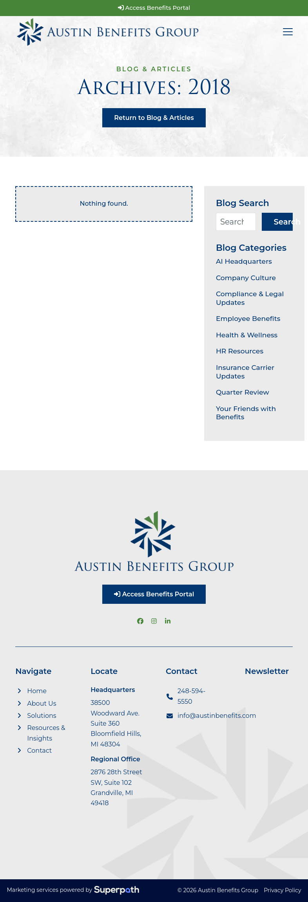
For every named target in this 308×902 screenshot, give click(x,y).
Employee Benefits (248, 318)
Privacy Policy (282, 890)
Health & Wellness (246, 335)
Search (283, 221)
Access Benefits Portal (154, 7)
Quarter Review (242, 392)
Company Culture (246, 277)
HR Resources (239, 351)
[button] (288, 31)
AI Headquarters (244, 261)
